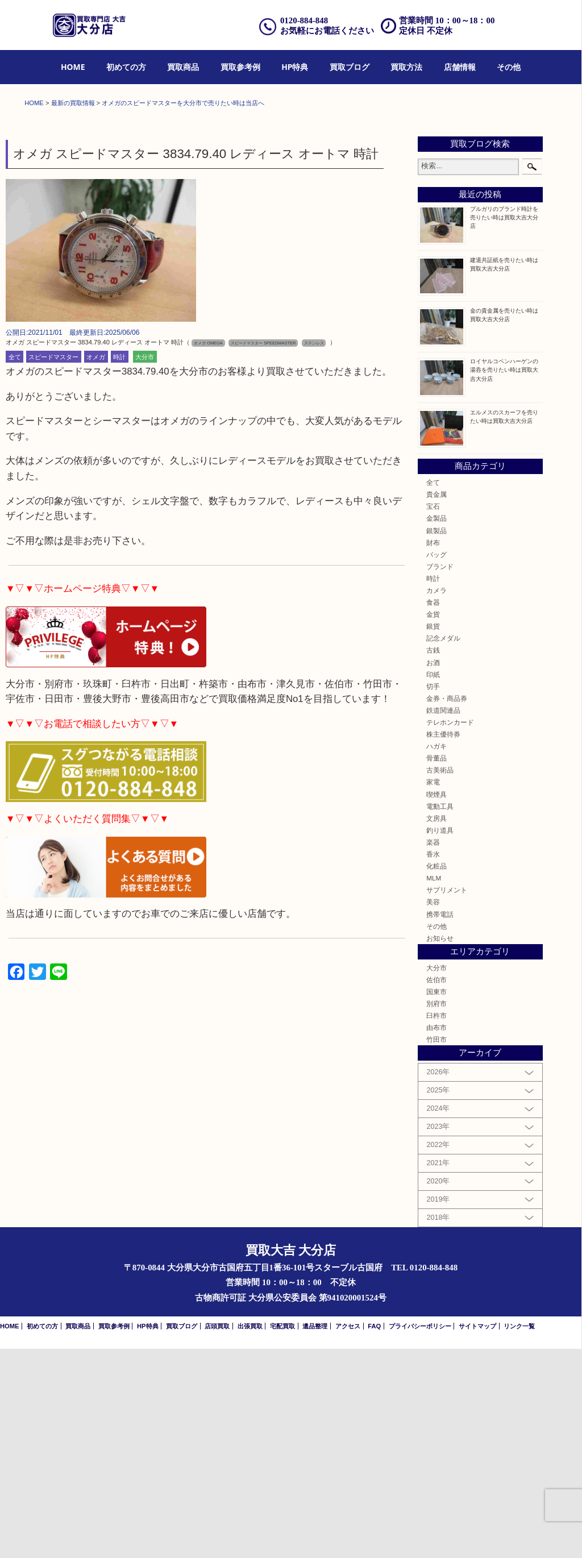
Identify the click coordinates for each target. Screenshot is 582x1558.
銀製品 (436, 739)
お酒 (433, 871)
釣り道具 (440, 1039)
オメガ (95, 566)
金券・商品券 (446, 907)
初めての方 (126, 66)
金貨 (433, 823)
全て (15, 566)
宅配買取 (282, 1535)
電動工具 (440, 1015)
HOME (73, 66)
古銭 (433, 859)
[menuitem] (73, 67)
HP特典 (294, 66)
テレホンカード (450, 931)
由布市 (436, 1236)
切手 (433, 895)
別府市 (436, 1212)
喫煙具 (436, 1003)
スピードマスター (53, 566)
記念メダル (443, 847)
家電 (433, 991)
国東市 (436, 1200)
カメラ (436, 799)
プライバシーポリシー (420, 1535)
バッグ (436, 763)
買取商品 (183, 66)
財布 (433, 751)
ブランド (440, 775)
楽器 (433, 1051)
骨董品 (436, 967)
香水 (433, 1063)
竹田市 (436, 1248)
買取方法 (406, 66)
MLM (433, 1087)
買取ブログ (349, 66)
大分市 (144, 566)
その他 (509, 66)
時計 (119, 566)
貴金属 (436, 703)
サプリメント (446, 1099)
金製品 (436, 728)
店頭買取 (217, 1535)
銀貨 (433, 835)
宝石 (433, 715)
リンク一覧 (519, 1535)
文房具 (436, 1027)
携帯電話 (440, 1123)
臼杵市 (436, 1224)
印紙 (433, 883)
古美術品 (440, 979)
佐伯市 (436, 1189)
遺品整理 (314, 1535)
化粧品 (436, 1075)
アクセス (347, 1535)
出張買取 (250, 1535)
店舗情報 (460, 66)
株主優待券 (443, 943)
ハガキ (436, 955)
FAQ (374, 1535)
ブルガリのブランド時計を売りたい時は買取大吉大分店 (504, 426)
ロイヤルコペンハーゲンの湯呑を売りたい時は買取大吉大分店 (504, 579)
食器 (433, 811)
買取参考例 (240, 66)
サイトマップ (477, 1535)
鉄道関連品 (443, 919)
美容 (433, 1111)
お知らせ (440, 1147)
